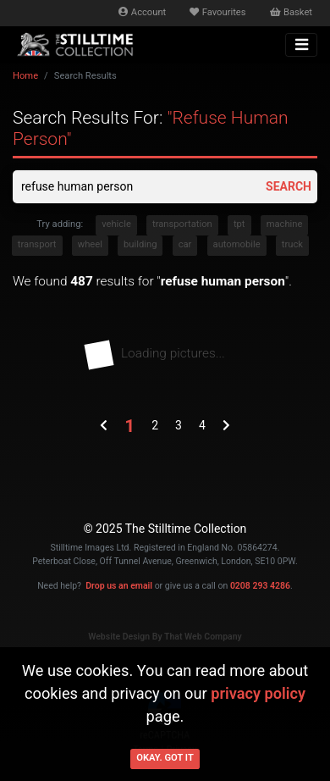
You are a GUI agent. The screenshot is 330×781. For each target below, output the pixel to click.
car (185, 244)
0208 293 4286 (260, 585)
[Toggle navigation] (301, 45)
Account (142, 12)
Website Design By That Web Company (165, 636)
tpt (239, 224)
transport (37, 244)
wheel (90, 244)
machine (285, 224)
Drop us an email (118, 585)
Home (25, 75)
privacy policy (258, 693)
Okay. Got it (165, 757)
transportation (182, 224)
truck (292, 244)
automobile (237, 244)
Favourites (217, 12)
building (140, 244)
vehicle (116, 224)
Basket (291, 12)
